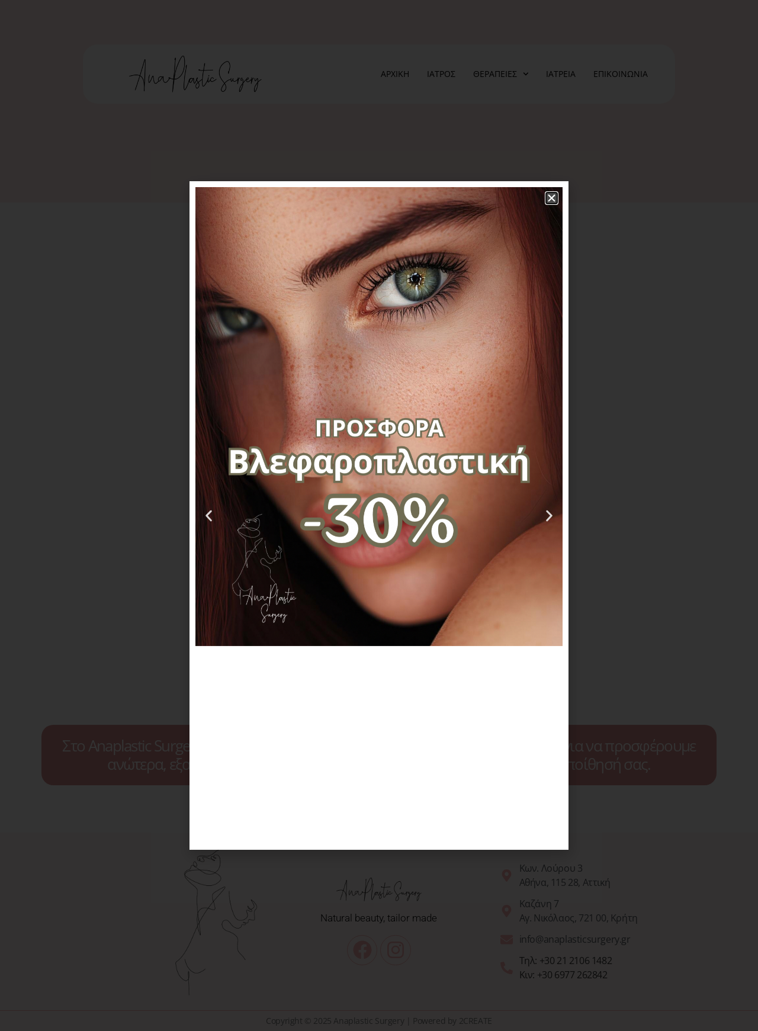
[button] (552, 198)
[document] (379, 515)
